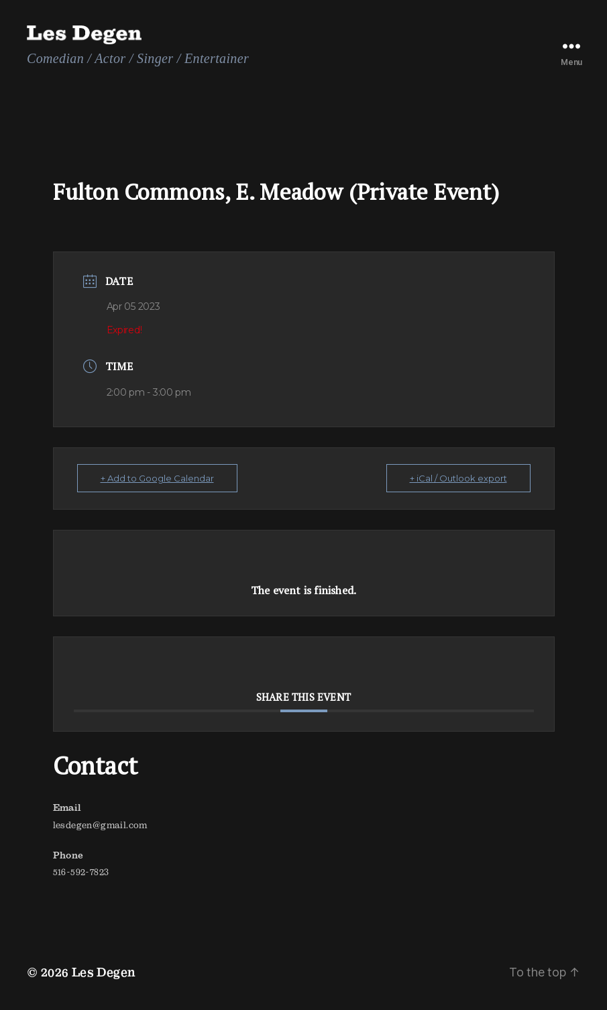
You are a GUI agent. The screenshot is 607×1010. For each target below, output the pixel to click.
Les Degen (104, 972)
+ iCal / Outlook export (458, 478)
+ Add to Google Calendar (157, 478)
